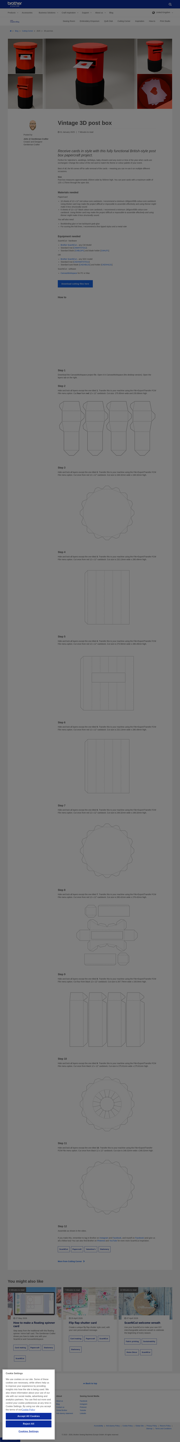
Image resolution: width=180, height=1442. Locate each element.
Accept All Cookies (28, 1416)
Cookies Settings (29, 1431)
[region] (28, 1404)
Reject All (28, 1424)
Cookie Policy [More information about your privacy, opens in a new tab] (28, 1409)
